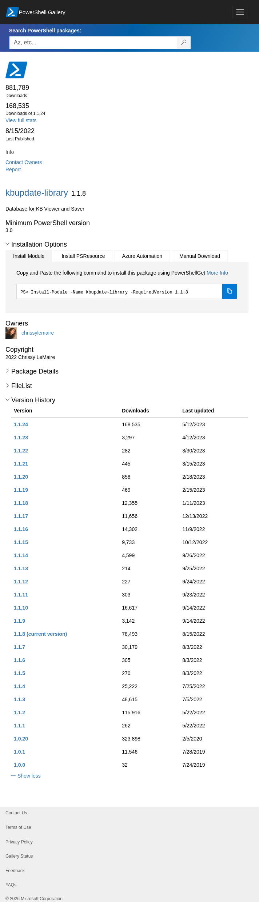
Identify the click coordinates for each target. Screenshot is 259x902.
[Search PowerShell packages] (184, 42)
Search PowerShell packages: (45, 30)
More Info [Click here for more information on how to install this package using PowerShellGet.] (217, 273)
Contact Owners (23, 162)
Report (13, 169)
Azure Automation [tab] (142, 256)
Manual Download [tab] (199, 256)
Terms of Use (18, 827)
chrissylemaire (37, 333)
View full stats (20, 120)
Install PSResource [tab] (83, 256)
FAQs (10, 884)
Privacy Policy (19, 842)
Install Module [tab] (28, 256)
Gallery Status (19, 856)
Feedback (15, 870)
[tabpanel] (126, 284)
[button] (7, 244)
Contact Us (16, 812)
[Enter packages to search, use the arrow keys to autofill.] (93, 42)
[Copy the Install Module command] (229, 291)
